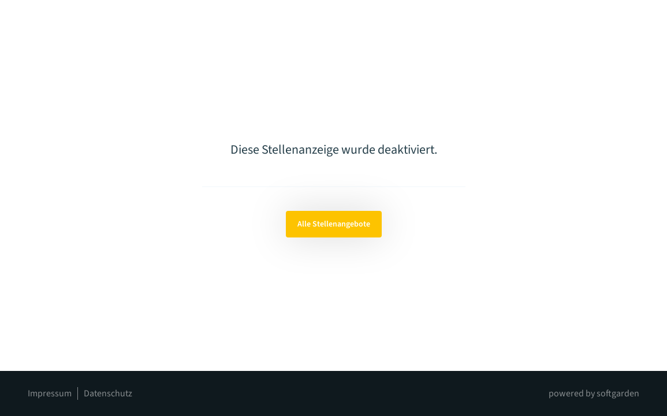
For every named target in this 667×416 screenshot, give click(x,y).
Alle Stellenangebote (333, 224)
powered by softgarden (594, 393)
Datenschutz (108, 393)
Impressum (50, 393)
